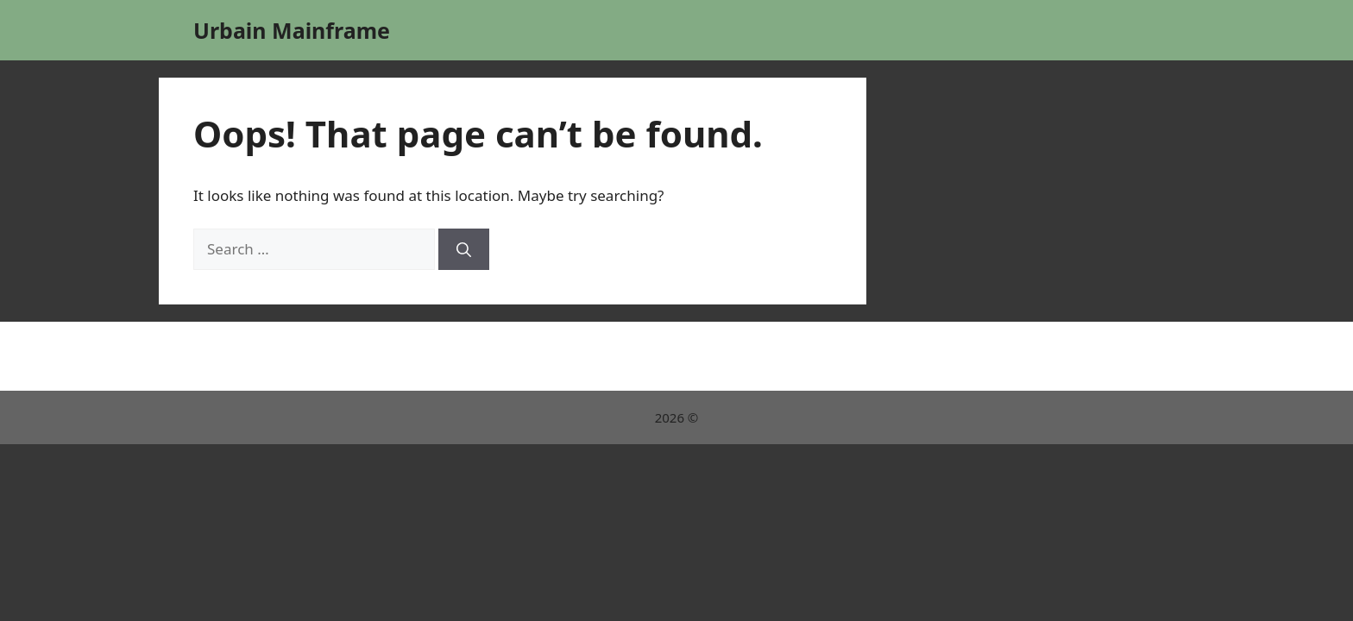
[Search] (463, 249)
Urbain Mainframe (291, 30)
